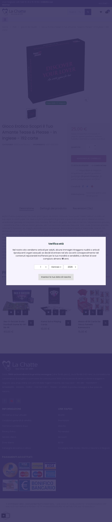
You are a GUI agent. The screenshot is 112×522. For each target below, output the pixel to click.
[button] (41, 267)
